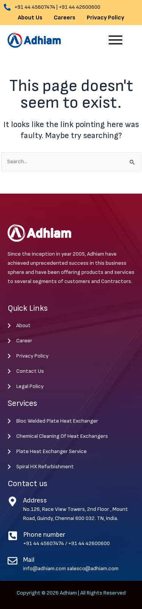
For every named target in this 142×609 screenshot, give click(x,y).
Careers (64, 18)
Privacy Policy (105, 18)
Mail (28, 560)
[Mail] (12, 561)
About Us (30, 18)
